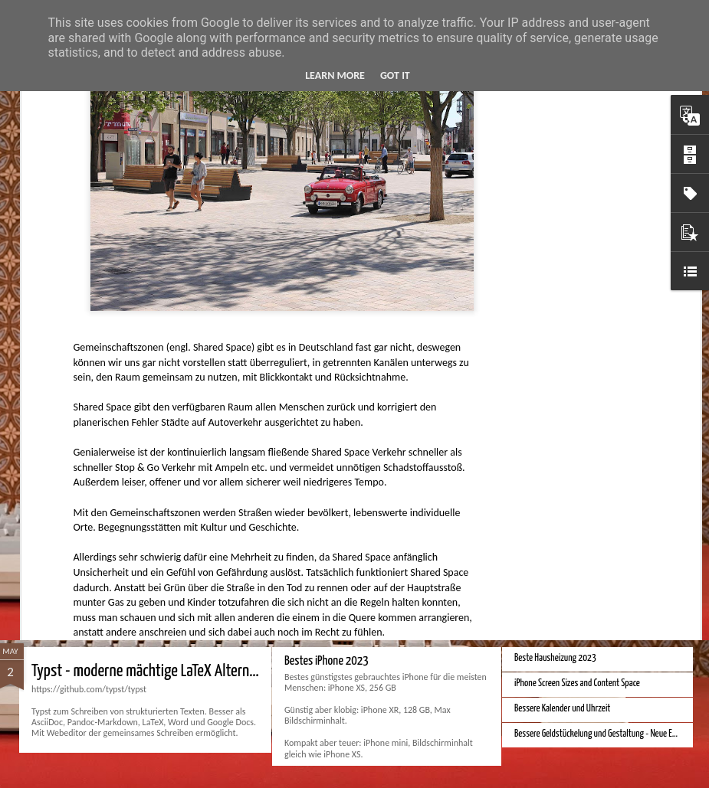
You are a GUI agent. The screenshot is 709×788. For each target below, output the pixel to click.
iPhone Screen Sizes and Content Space (577, 683)
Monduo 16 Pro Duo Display (558, 538)
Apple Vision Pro (318, 515)
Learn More (335, 75)
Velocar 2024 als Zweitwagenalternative (579, 340)
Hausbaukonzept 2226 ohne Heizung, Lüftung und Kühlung (196, 526)
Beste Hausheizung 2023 (555, 658)
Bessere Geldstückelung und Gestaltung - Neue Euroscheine (611, 734)
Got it (395, 75)
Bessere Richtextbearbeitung (561, 366)
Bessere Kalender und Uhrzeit (562, 709)
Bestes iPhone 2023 (326, 661)
